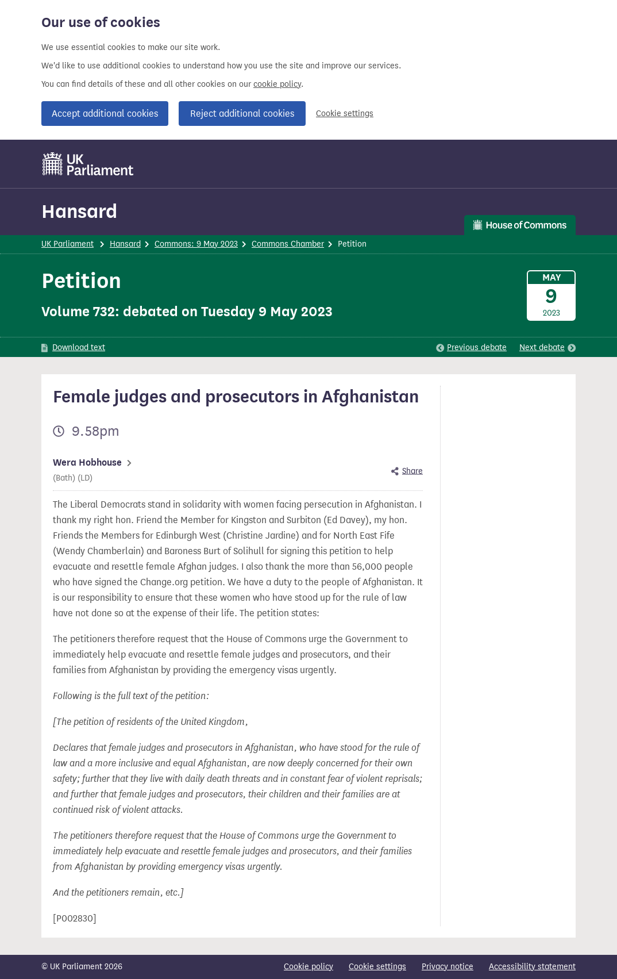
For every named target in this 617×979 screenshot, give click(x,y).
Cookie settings (344, 113)
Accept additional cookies (105, 113)
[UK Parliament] (88, 163)
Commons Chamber (288, 244)
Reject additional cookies (242, 113)
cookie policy (277, 84)
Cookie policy (308, 967)
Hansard (79, 211)
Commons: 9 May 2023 (196, 244)
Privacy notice (447, 967)
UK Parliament (67, 244)
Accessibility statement (532, 967)
